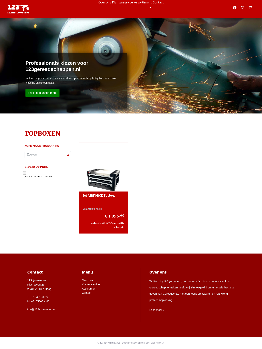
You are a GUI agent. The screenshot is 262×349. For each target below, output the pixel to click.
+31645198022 (39, 296)
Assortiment (149, 7)
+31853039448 (40, 301)
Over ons (90, 7)
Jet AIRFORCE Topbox (99, 195)
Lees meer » (156, 309)
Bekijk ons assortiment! (42, 92)
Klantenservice (118, 7)
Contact (173, 7)
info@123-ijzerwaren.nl (41, 309)
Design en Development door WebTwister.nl (143, 343)
